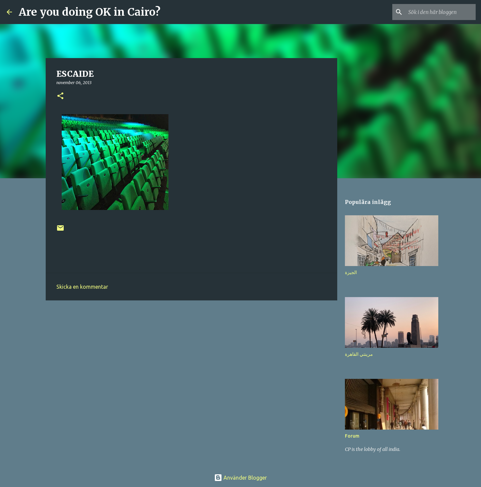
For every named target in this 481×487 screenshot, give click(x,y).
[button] (60, 96)
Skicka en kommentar (82, 287)
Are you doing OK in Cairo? (89, 12)
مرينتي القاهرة (359, 354)
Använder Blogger (240, 478)
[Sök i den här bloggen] (441, 12)
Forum (352, 436)
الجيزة (351, 272)
